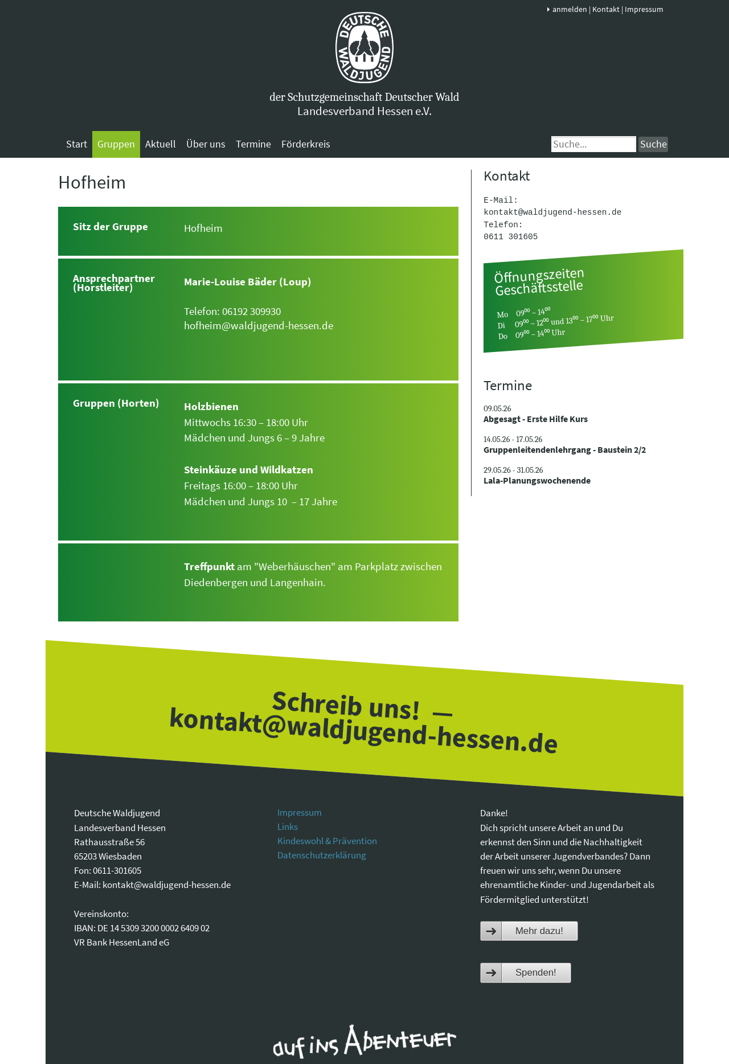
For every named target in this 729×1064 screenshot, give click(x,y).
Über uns (206, 143)
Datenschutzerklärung (321, 855)
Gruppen (116, 143)
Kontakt (606, 9)
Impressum (644, 9)
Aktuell (160, 143)
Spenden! (535, 972)
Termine (253, 143)
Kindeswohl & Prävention (327, 840)
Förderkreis (305, 143)
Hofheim (92, 182)
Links (287, 826)
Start (76, 143)
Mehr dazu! (539, 931)
